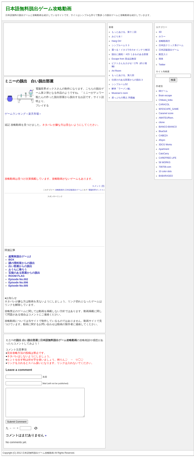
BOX (11, 259)
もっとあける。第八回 (123, 75)
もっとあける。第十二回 (124, 32)
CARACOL (164, 104)
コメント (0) (98, 186)
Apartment (164, 149)
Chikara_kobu (166, 100)
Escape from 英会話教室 (124, 59)
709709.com (165, 167)
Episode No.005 (18, 285)
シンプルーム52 (120, 84)
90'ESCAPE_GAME (169, 109)
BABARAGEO (166, 176)
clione (162, 122)
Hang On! (116, 41)
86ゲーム (163, 91)
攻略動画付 (60, 190)
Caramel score (166, 113)
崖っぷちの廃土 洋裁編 (123, 97)
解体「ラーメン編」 (122, 88)
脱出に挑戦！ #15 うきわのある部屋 (130, 54)
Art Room (116, 70)
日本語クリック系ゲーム (171, 45)
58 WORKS (164, 162)
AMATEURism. (166, 117)
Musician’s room (120, 93)
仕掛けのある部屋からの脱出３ (127, 79)
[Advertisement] (54, 48)
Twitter (162, 64)
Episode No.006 (18, 282)
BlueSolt (163, 131)
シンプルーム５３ (121, 45)
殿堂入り (163, 54)
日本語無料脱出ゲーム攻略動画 (38, 8)
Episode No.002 (18, 279)
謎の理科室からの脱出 (21, 262)
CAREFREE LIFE (167, 158)
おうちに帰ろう (17, 269)
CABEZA (163, 135)
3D (160, 32)
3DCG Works (165, 144)
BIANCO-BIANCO (168, 126)
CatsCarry (164, 153)
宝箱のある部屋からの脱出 (24, 272)
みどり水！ (117, 36)
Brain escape (165, 95)
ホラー (162, 36)
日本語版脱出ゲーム (73, 190)
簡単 (161, 59)
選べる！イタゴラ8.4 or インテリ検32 (131, 50)
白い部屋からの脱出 (20, 266)
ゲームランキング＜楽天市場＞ (23, 113)
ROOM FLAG (16, 275)
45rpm (162, 140)
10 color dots (165, 171)
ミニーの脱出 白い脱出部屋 (29, 81)
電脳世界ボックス (95, 190)
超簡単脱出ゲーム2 (19, 256)
